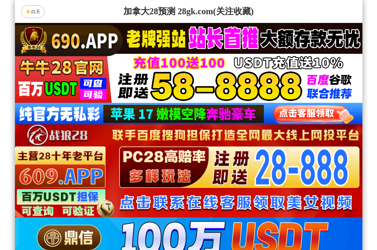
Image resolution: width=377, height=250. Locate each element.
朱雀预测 (130, 189)
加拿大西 (166, 171)
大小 (210, 226)
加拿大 (122, 171)
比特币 (254, 171)
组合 (122, 226)
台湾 (210, 171)
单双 (255, 226)
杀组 (166, 226)
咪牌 (237, 140)
